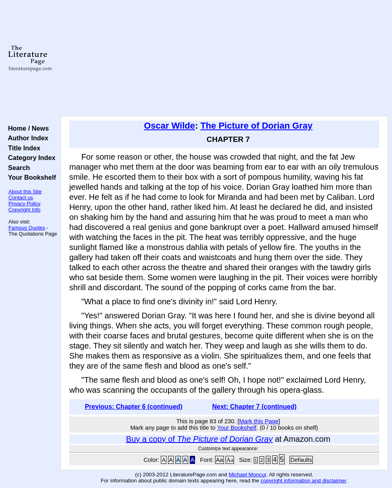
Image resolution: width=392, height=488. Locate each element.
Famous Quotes (26, 228)
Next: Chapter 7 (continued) (254, 406)
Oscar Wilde (169, 126)
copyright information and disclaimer (303, 481)
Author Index (26, 137)
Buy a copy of (199, 439)
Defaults (301, 460)
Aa (219, 460)
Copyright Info (24, 210)
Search (17, 167)
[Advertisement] (224, 58)
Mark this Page (259, 421)
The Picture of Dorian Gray (256, 126)
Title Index (22, 148)
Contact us (20, 198)
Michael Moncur (247, 475)
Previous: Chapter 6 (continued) (134, 406)
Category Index (29, 157)
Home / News (26, 128)
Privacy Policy (24, 204)
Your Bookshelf (30, 177)
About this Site (25, 192)
